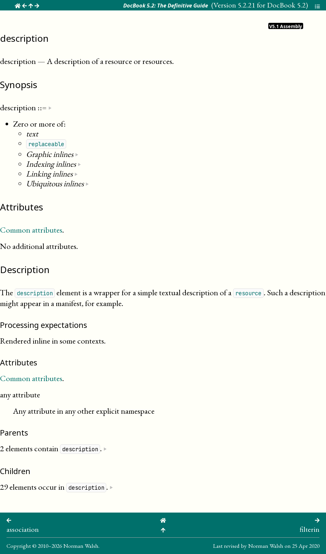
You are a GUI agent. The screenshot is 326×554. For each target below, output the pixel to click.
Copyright (19, 545)
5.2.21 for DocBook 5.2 (272, 5)
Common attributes (31, 229)
